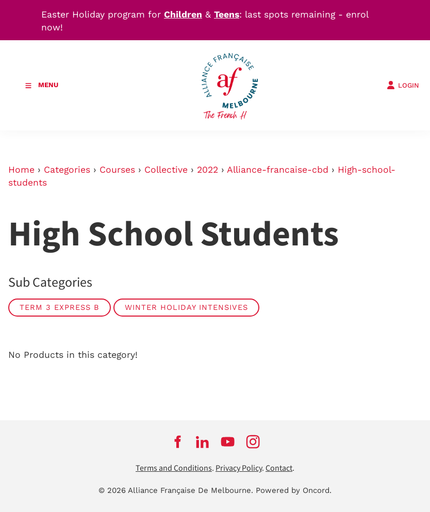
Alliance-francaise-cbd (277, 169)
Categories (67, 169)
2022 (207, 169)
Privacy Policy (239, 468)
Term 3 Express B (60, 307)
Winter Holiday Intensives (186, 307)
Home (21, 169)
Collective (166, 169)
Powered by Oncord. (294, 490)
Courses (117, 169)
